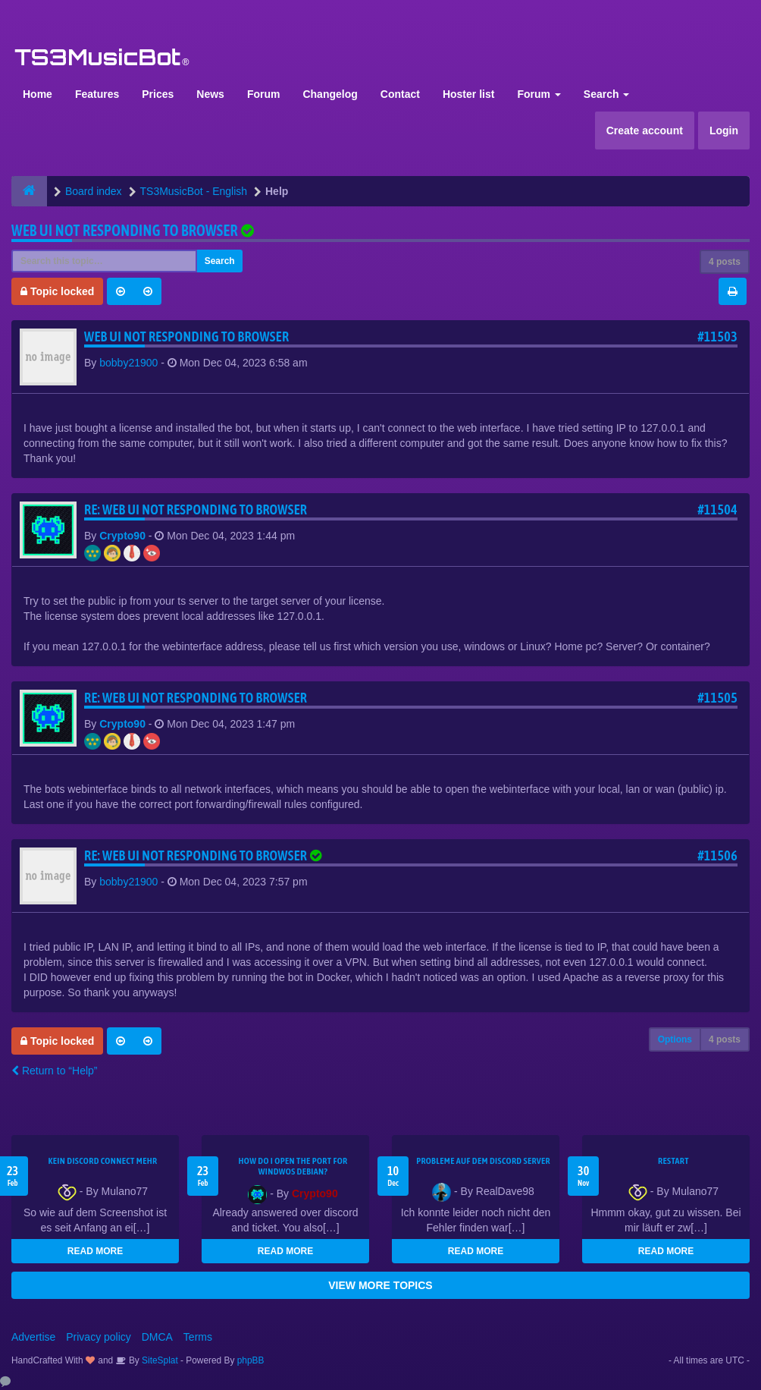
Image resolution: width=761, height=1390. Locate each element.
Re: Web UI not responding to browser (195, 509)
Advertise (33, 1337)
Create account (644, 130)
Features (97, 94)
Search (607, 94)
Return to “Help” (54, 1071)
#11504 (717, 509)
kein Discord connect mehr (102, 1161)
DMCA (157, 1337)
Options (675, 1039)
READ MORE (95, 1251)
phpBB (251, 1360)
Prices (158, 94)
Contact (400, 94)
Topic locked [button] (57, 291)
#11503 (717, 336)
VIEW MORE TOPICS (380, 1285)
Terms (197, 1337)
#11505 (717, 698)
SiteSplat (158, 1360)
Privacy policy (98, 1337)
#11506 (717, 855)
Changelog (329, 94)
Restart (673, 1161)
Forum (263, 94)
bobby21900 (128, 363)
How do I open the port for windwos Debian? (292, 1166)
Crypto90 (122, 536)
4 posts (725, 261)
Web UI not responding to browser (124, 230)
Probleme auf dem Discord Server (483, 1161)
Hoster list (468, 94)
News (210, 94)
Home (37, 94)
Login (723, 130)
